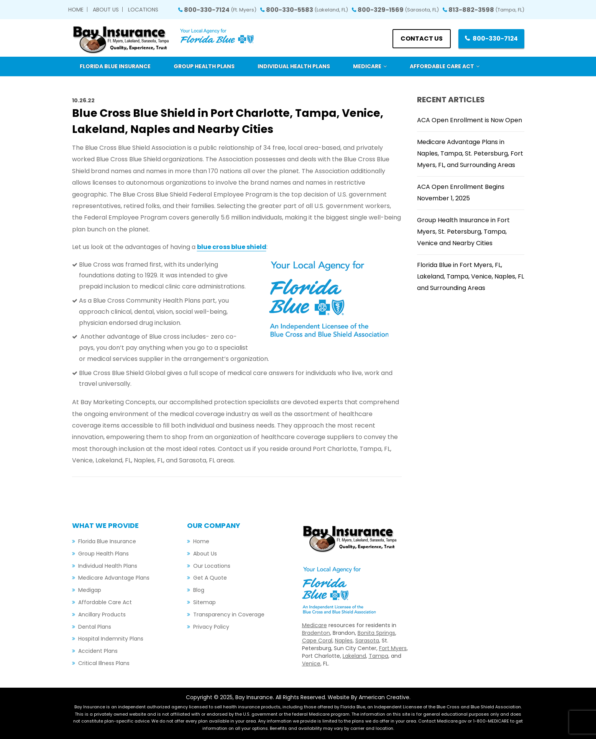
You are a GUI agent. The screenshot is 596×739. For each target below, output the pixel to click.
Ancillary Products (102, 614)
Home (76, 9)
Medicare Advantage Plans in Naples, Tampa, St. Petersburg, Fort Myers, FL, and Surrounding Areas (470, 153)
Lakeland (354, 656)
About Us (106, 9)
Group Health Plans (103, 553)
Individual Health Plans (107, 566)
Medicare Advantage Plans (113, 578)
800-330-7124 (220, 9)
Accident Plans (98, 651)
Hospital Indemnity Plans (110, 638)
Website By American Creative (368, 697)
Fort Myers (393, 648)
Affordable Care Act (105, 602)
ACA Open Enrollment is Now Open (469, 120)
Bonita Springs (376, 633)
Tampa (378, 656)
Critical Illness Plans (104, 663)
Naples (344, 640)
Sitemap (204, 602)
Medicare (314, 625)
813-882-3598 (486, 9)
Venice (311, 663)
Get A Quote (210, 578)
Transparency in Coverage (228, 614)
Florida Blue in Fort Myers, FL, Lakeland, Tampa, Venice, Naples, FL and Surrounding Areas (470, 276)
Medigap (89, 590)
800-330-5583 (307, 9)
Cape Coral (317, 640)
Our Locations (211, 566)
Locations (143, 9)
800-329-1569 (398, 9)
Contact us (421, 38)
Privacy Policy (211, 627)
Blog (198, 590)
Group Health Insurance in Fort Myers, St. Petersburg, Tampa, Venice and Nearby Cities (463, 231)
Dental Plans (94, 627)
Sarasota (367, 640)
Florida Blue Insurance (107, 541)
